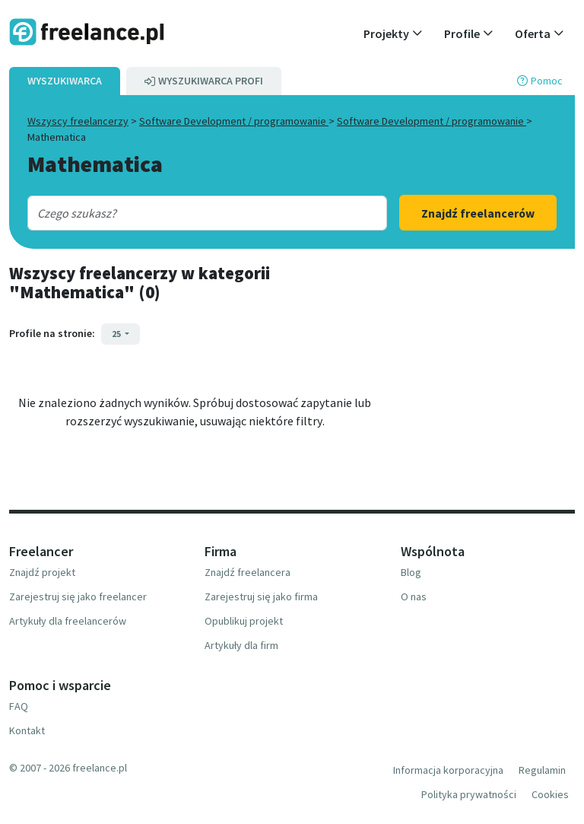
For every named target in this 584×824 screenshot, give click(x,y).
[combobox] (192, 213)
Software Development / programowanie (233, 121)
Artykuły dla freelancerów (67, 621)
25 (117, 333)
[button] (393, 33)
